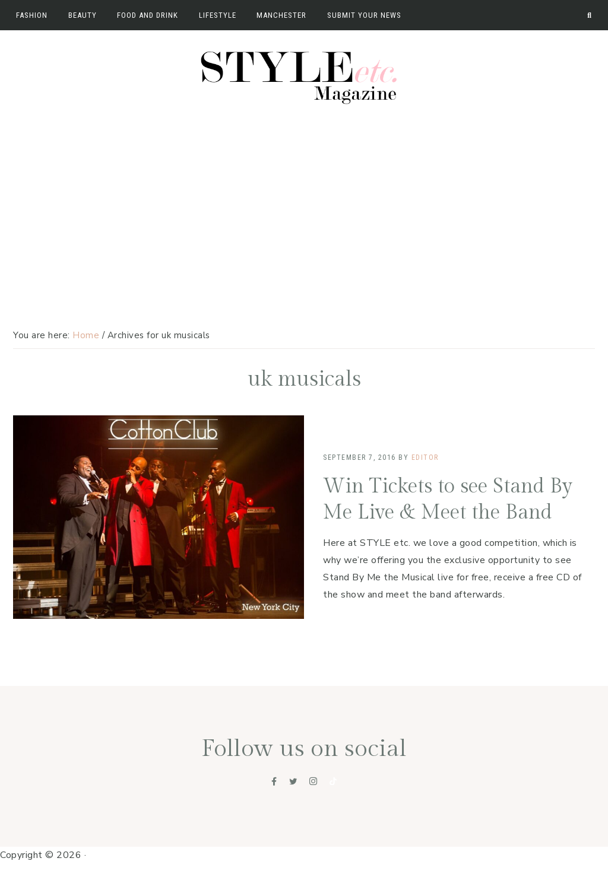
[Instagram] (313, 781)
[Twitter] (293, 781)
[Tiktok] (333, 781)
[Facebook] (274, 781)
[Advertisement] (304, 200)
